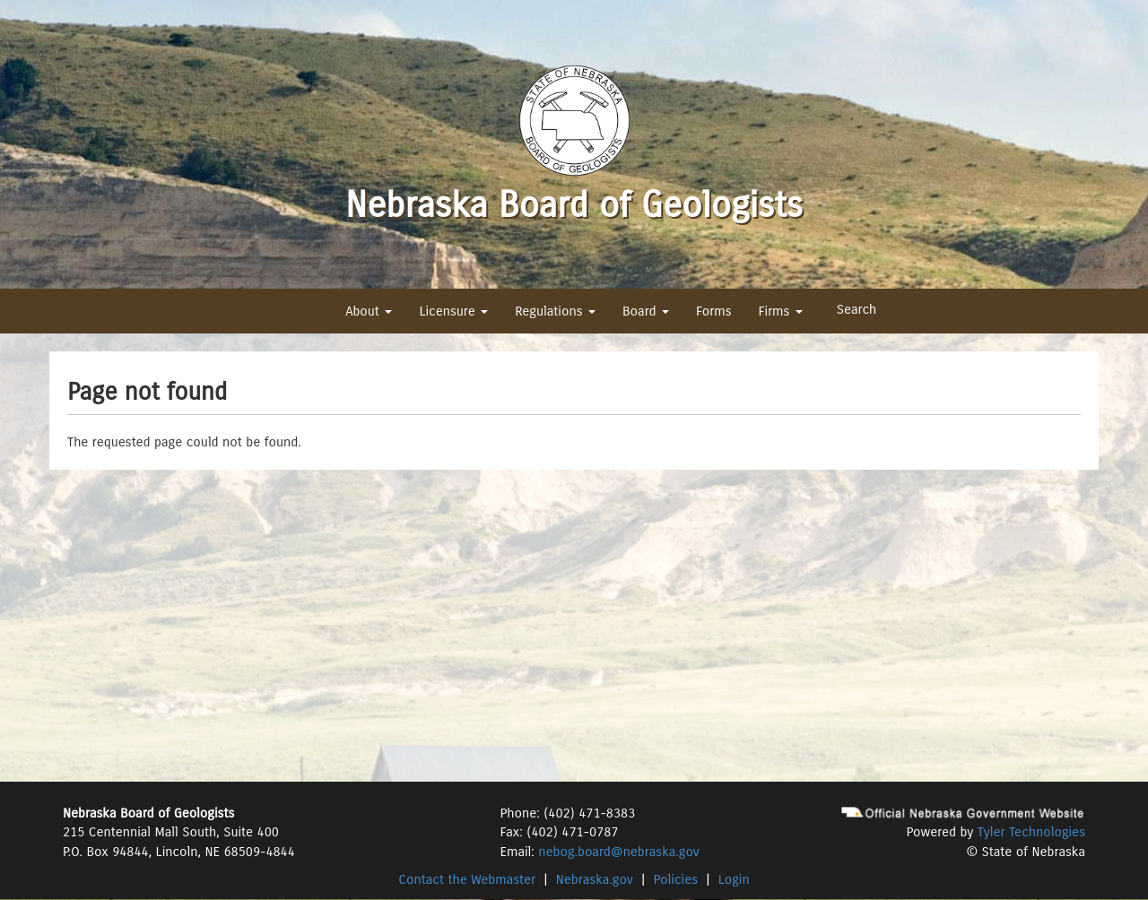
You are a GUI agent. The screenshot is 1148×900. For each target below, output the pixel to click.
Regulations (555, 311)
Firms (780, 311)
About (368, 311)
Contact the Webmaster (466, 879)
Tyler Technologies (1031, 832)
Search (857, 309)
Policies (676, 879)
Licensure (453, 311)
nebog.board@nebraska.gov (618, 852)
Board (645, 311)
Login (734, 879)
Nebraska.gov (594, 879)
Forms (713, 311)
